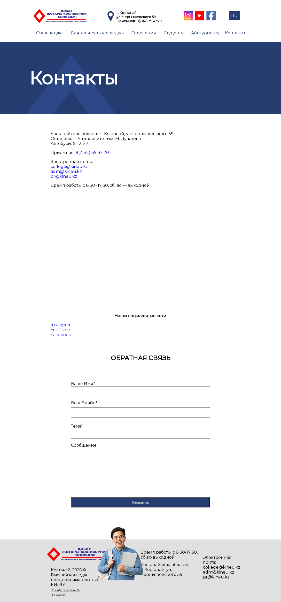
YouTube (60, 329)
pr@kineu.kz (64, 176)
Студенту (173, 32)
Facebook (61, 334)
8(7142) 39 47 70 (149, 21)
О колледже (49, 32)
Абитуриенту (205, 32)
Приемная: (126, 21)
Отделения (143, 32)
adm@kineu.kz (66, 171)
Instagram (61, 324)
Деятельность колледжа (97, 32)
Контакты (235, 32)
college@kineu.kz (69, 166)
